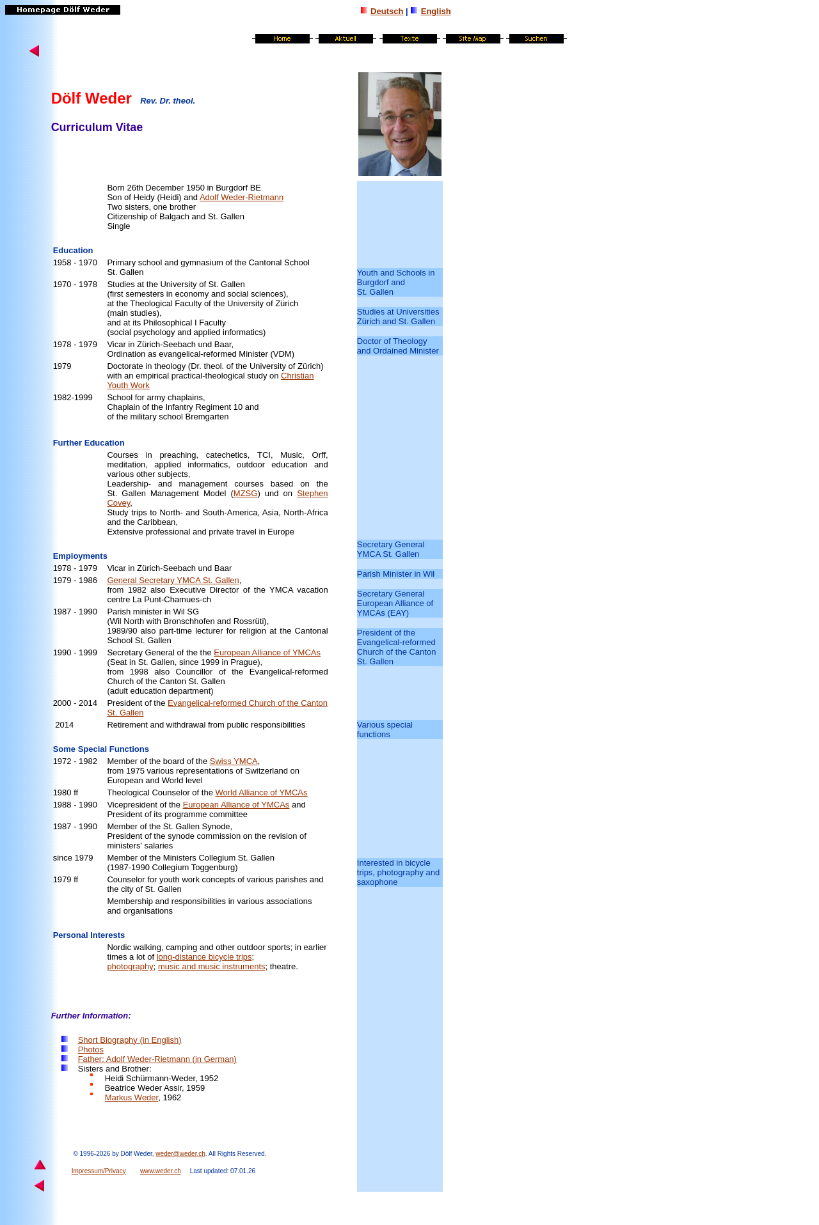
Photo (91, 1049)
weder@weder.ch (180, 1153)
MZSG (246, 493)
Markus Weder (132, 1097)
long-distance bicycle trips (204, 957)
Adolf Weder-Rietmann (241, 197)
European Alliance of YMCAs (267, 652)
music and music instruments (212, 966)
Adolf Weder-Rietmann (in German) (170, 1059)
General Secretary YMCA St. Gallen (173, 580)
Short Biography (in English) (130, 1040)
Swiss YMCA (234, 761)
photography (130, 966)
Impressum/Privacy (99, 1170)
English (436, 11)
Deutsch (386, 11)
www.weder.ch (160, 1170)
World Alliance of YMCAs (261, 792)
